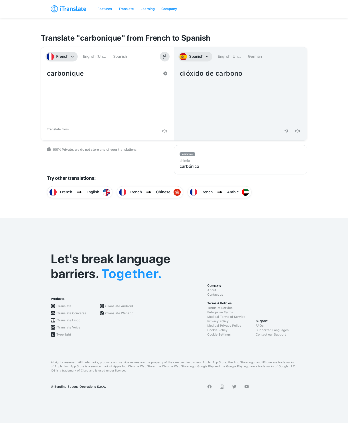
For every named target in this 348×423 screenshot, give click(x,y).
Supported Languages (272, 330)
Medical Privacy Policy (224, 325)
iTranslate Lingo (68, 320)
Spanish (120, 56)
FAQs (260, 325)
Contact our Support (271, 334)
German (255, 56)
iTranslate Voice (68, 327)
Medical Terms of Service (226, 316)
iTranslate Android (119, 306)
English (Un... (94, 56)
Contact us (215, 294)
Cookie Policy (217, 330)
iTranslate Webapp (119, 313)
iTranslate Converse (71, 313)
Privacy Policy (218, 321)
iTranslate (63, 306)
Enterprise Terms (220, 312)
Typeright (63, 334)
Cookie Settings (219, 334)
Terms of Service (220, 308)
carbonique (103, 97)
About (211, 290)
